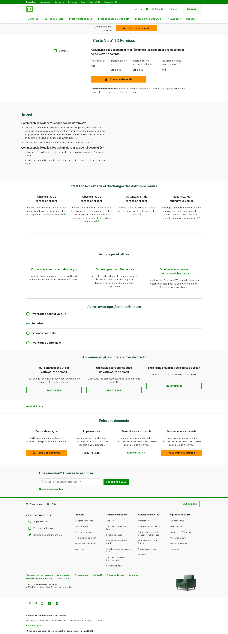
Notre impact (176, 513)
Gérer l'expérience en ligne (39, 565)
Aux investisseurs (178, 525)
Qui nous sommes (178, 508)
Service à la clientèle (179, 530)
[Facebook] (36, 590)
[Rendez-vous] (136, 439)
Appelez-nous (39, 508)
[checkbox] (61, 43)
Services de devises (115, 553)
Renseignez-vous (116, 469)
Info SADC (97, 562)
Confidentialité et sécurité (39, 562)
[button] (135, 9)
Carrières (174, 536)
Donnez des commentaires (46, 522)
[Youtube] (49, 590)
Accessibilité (81, 562)
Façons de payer (114, 522)
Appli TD (110, 508)
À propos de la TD (110, 2)
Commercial (59, 2)
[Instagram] (42, 590)
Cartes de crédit (54, 19)
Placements (72, 2)
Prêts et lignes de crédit (85, 525)
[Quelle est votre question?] (69, 468)
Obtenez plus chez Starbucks (114, 259)
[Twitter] (29, 590)
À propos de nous (115, 562)
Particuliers (31, 2)
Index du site (63, 565)
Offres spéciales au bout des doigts (54, 259)
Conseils (191, 19)
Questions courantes (52, 476)
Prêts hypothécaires (81, 19)
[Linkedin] (57, 590)
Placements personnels (149, 19)
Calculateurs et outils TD (149, 513)
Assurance (175, 19)
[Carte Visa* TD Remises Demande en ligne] (136, 28)
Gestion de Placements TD (90, 2)
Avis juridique (33, 393)
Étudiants (142, 541)
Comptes (34, 19)
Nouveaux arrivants (147, 536)
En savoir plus (34, 612)
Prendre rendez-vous (42, 515)
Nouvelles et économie (180, 519)
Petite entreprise (45, 2)
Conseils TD (143, 508)
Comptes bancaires (84, 508)
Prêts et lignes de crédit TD (114, 19)
